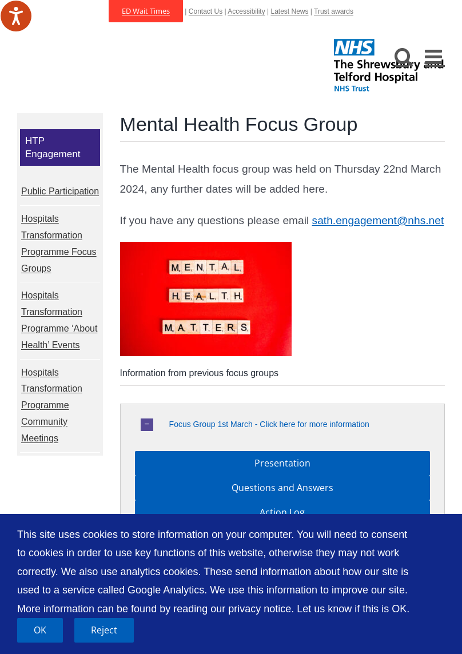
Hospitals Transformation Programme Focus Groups (59, 243)
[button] (282, 424)
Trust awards (333, 11)
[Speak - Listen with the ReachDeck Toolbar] (16, 16)
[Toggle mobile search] (404, 56)
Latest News (289, 11)
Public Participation (60, 191)
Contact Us (205, 11)
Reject (104, 630)
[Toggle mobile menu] (435, 56)
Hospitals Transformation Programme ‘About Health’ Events (59, 319)
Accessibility (246, 11)
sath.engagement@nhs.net (378, 220)
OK (40, 630)
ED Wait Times (146, 11)
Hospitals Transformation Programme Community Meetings (51, 405)
